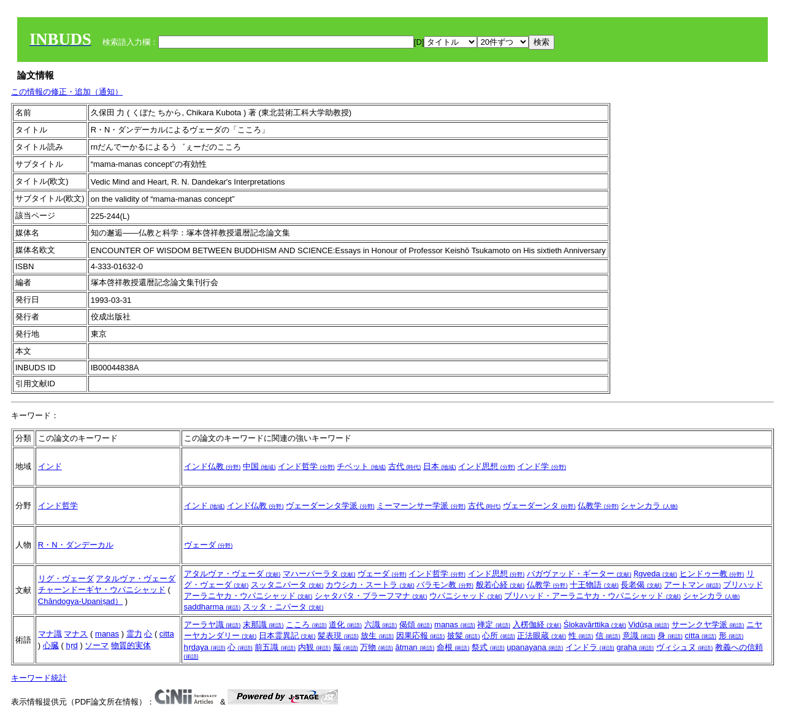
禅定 (493, 624)
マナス (76, 633)
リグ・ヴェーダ (66, 578)
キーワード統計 (39, 677)
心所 (498, 635)
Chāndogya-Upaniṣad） (80, 601)
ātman (414, 647)
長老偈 (641, 584)
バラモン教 (444, 584)
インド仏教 (212, 466)
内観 (314, 647)
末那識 (263, 624)
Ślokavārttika (595, 624)
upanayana (535, 647)
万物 (376, 647)
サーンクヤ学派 (708, 624)
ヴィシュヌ (684, 647)
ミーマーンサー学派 (421, 505)
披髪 (463, 635)
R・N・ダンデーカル (75, 544)
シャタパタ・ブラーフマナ (371, 595)
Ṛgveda (655, 573)
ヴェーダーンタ (539, 505)
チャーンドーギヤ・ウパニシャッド (102, 589)
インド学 (541, 466)
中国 (259, 466)
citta (166, 633)
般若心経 (500, 584)
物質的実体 (131, 645)
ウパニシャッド (465, 595)
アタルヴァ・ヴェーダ (135, 578)
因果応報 (420, 635)
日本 (439, 466)
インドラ (590, 647)
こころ (306, 624)
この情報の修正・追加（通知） (67, 91)
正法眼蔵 (541, 635)
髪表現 (338, 635)
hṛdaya (205, 647)
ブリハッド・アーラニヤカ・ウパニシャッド (592, 595)
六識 (380, 624)
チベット (361, 466)
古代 (404, 466)
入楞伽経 (537, 624)
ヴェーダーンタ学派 (330, 505)
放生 (377, 635)
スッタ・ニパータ (283, 606)
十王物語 (594, 584)
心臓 (51, 645)
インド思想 (486, 466)
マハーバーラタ (319, 573)
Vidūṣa (648, 624)
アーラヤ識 (212, 624)
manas (107, 633)
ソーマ (97, 645)
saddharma (212, 606)
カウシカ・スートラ (370, 584)
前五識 (275, 647)
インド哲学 (306, 466)
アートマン (692, 584)
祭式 (488, 647)
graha (635, 647)
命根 (453, 647)
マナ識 (50, 633)
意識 (639, 635)
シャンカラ (649, 505)
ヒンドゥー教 (712, 573)
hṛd (71, 645)
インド (50, 466)
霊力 (134, 633)
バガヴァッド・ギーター (579, 573)
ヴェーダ (208, 544)
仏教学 (598, 505)
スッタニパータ (287, 584)
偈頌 (415, 624)
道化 (345, 624)
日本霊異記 (287, 635)
